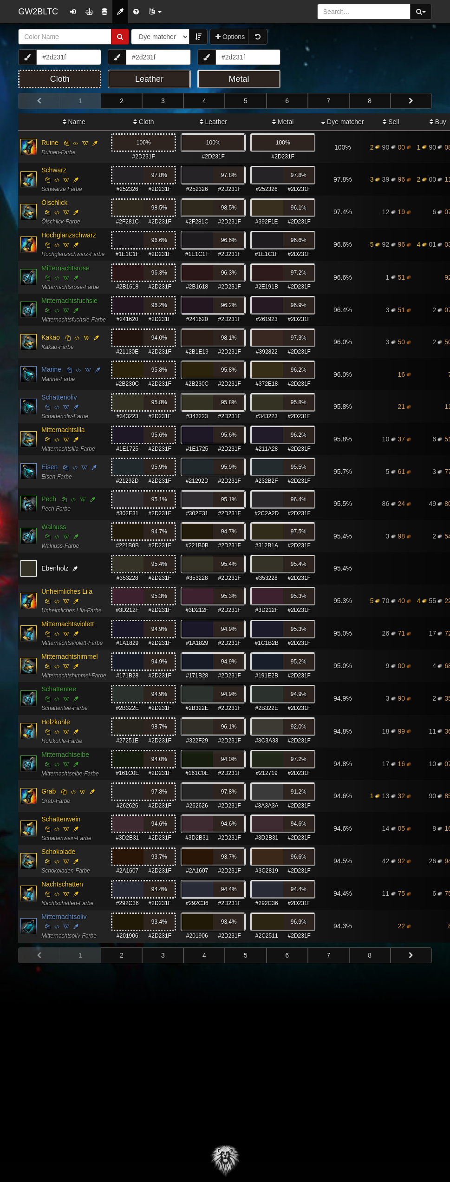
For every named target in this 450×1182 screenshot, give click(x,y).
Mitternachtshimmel (69, 656)
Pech (48, 499)
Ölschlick (54, 202)
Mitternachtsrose (65, 268)
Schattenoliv (59, 397)
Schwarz (53, 170)
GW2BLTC (38, 11)
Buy (438, 121)
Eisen (49, 467)
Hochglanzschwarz (68, 235)
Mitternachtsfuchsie (69, 300)
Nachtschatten (62, 884)
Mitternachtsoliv (63, 916)
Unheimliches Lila (66, 591)
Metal (282, 121)
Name (74, 121)
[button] (155, 11)
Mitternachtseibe (65, 754)
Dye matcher (342, 121)
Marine (51, 369)
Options (230, 36)
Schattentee (58, 689)
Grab (48, 791)
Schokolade (58, 851)
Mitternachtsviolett (67, 624)
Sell (391, 121)
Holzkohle (55, 722)
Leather (213, 121)
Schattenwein (60, 819)
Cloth (143, 121)
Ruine (50, 142)
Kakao (50, 337)
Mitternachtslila (63, 429)
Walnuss (53, 527)
